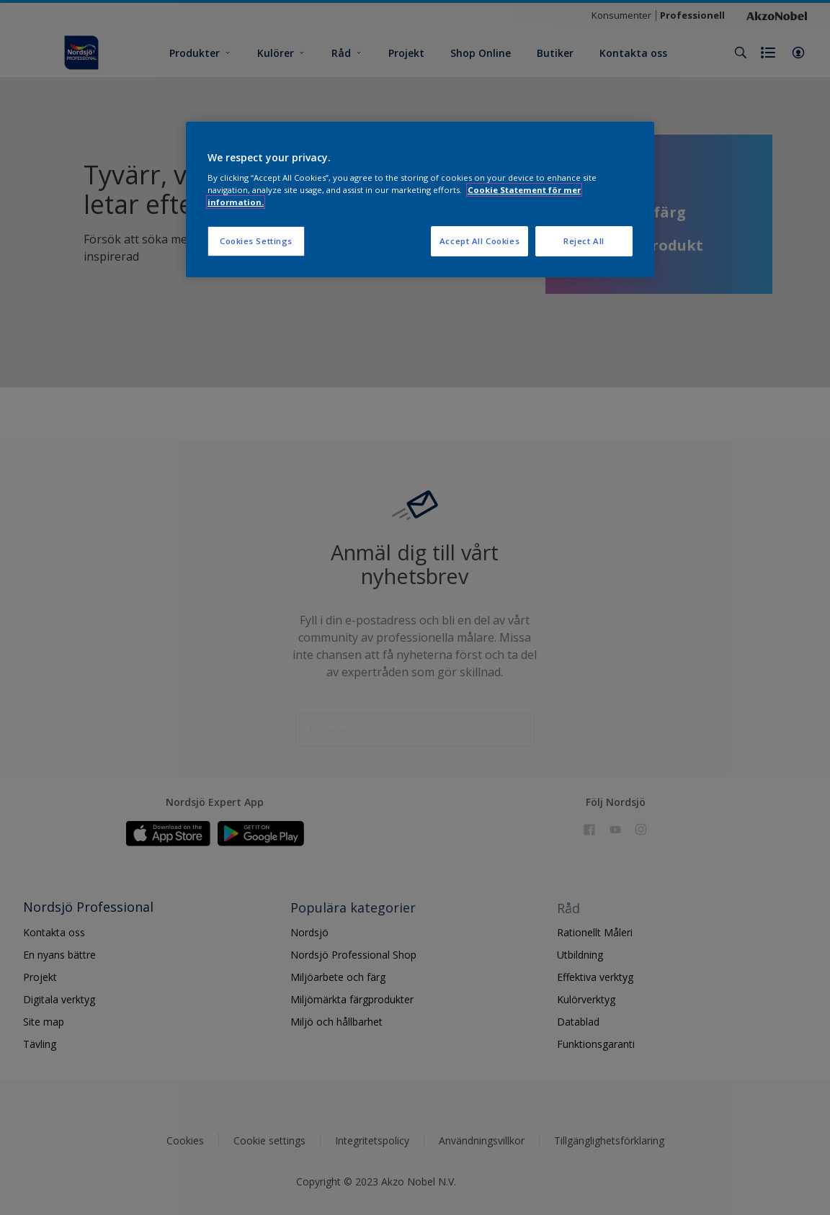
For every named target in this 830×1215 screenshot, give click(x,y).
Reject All (583, 241)
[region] (420, 200)
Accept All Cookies (479, 241)
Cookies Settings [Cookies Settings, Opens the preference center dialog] (256, 241)
